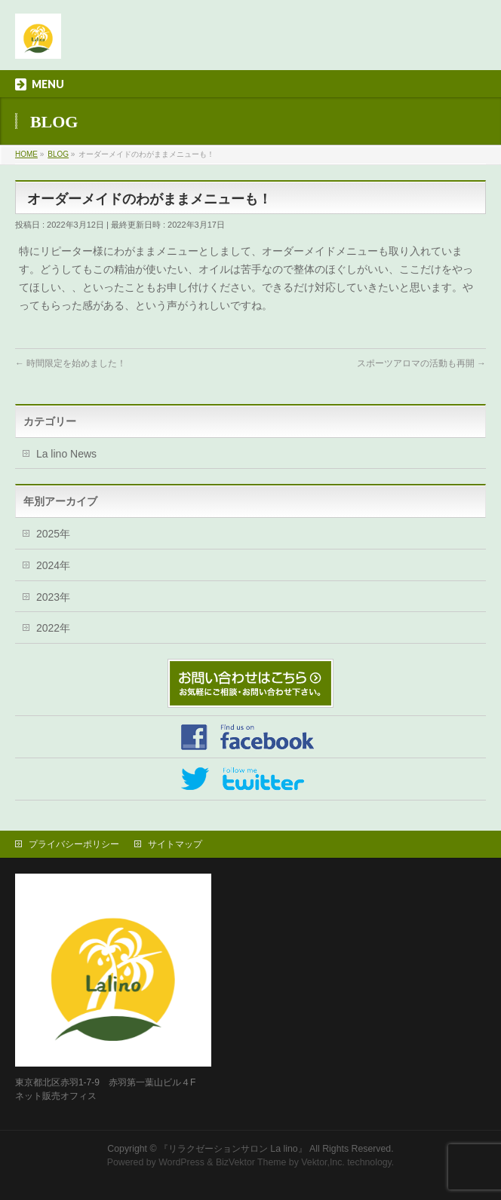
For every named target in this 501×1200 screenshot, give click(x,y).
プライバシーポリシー (74, 844)
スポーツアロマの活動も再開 (421, 363)
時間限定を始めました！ (70, 363)
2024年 (53, 565)
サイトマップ (175, 844)
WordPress (181, 1162)
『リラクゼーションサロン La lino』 (233, 1148)
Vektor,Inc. (323, 1162)
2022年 (53, 628)
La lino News (66, 454)
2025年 (53, 534)
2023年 (53, 597)
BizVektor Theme (251, 1162)
